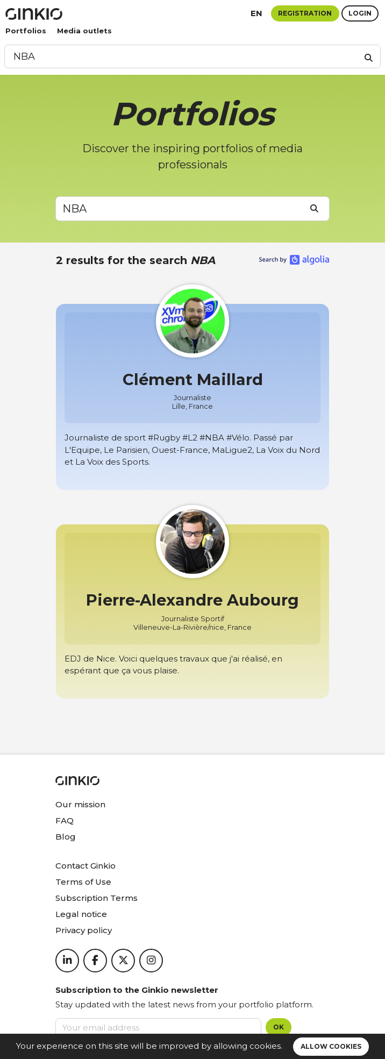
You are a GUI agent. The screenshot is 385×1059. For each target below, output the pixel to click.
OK (278, 1027)
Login (360, 13)
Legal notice (81, 914)
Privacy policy (83, 930)
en (256, 13)
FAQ (64, 820)
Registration (305, 13)
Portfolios (25, 30)
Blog (65, 836)
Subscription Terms (96, 898)
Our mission (80, 804)
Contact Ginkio (85, 866)
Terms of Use (83, 882)
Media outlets (84, 30)
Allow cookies (331, 1046)
